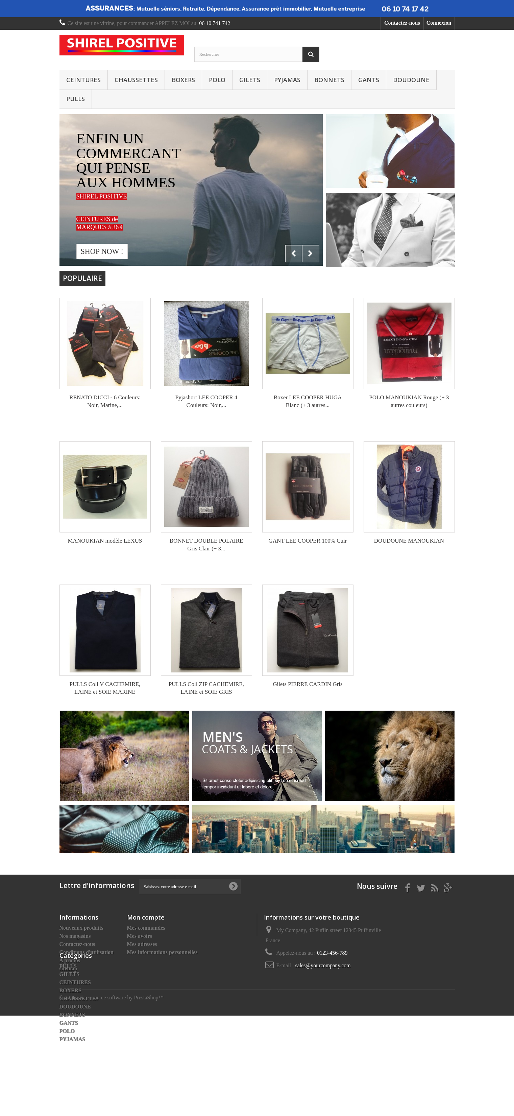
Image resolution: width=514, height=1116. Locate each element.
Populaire (82, 278)
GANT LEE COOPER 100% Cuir (307, 541)
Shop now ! (102, 251)
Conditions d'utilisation (86, 952)
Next (310, 253)
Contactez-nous (402, 23)
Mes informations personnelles (162, 952)
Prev (293, 253)
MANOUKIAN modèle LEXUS (105, 541)
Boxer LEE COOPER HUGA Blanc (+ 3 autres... (308, 401)
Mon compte (146, 917)
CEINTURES (83, 80)
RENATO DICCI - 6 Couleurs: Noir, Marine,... (104, 401)
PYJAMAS (287, 80)
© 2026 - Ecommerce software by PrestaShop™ (111, 1098)
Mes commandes (146, 928)
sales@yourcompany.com (322, 965)
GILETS (249, 80)
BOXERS (183, 80)
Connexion (438, 23)
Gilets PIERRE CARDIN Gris (307, 684)
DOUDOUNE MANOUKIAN (409, 541)
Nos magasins (75, 936)
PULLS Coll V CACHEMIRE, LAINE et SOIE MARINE (104, 688)
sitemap (68, 968)
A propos (69, 960)
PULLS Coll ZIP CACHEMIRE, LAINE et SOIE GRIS (206, 688)
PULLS (75, 99)
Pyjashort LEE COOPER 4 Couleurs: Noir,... (206, 401)
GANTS (368, 80)
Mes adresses (142, 944)
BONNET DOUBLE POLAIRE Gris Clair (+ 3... (206, 545)
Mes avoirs (139, 936)
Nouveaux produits (81, 928)
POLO (217, 80)
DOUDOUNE (411, 80)
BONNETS (329, 80)
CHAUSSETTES (136, 80)
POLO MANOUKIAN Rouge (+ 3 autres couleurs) (409, 401)
